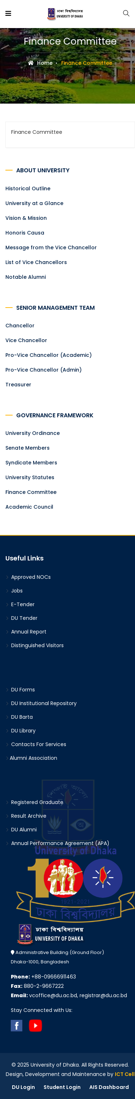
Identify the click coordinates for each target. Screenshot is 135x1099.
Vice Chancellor (26, 340)
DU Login (23, 1087)
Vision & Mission (26, 218)
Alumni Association (31, 758)
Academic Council (29, 506)
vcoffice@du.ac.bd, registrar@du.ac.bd (69, 995)
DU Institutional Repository (41, 703)
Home (40, 63)
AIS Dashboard (109, 1087)
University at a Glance (34, 203)
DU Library (20, 730)
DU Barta (19, 717)
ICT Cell (125, 1074)
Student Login (62, 1087)
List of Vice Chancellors (36, 262)
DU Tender (21, 618)
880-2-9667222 (37, 986)
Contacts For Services (35, 744)
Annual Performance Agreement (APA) (57, 843)
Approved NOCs (28, 577)
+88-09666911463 (43, 976)
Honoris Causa (24, 232)
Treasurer (18, 384)
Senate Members (27, 447)
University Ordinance (32, 433)
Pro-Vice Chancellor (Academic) (48, 355)
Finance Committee (31, 492)
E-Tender (20, 604)
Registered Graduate (34, 802)
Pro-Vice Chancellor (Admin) (43, 369)
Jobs (14, 590)
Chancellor (20, 325)
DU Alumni (21, 829)
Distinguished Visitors (34, 645)
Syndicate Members (31, 462)
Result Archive (25, 815)
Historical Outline (27, 188)
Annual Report (25, 631)
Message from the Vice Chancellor (51, 247)
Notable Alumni (25, 277)
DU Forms (20, 689)
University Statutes (29, 477)
